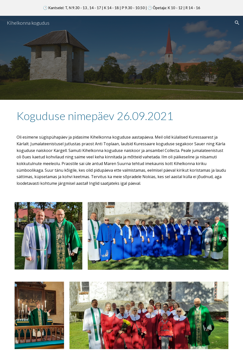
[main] (121, 118)
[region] (121, 8)
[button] (237, 23)
